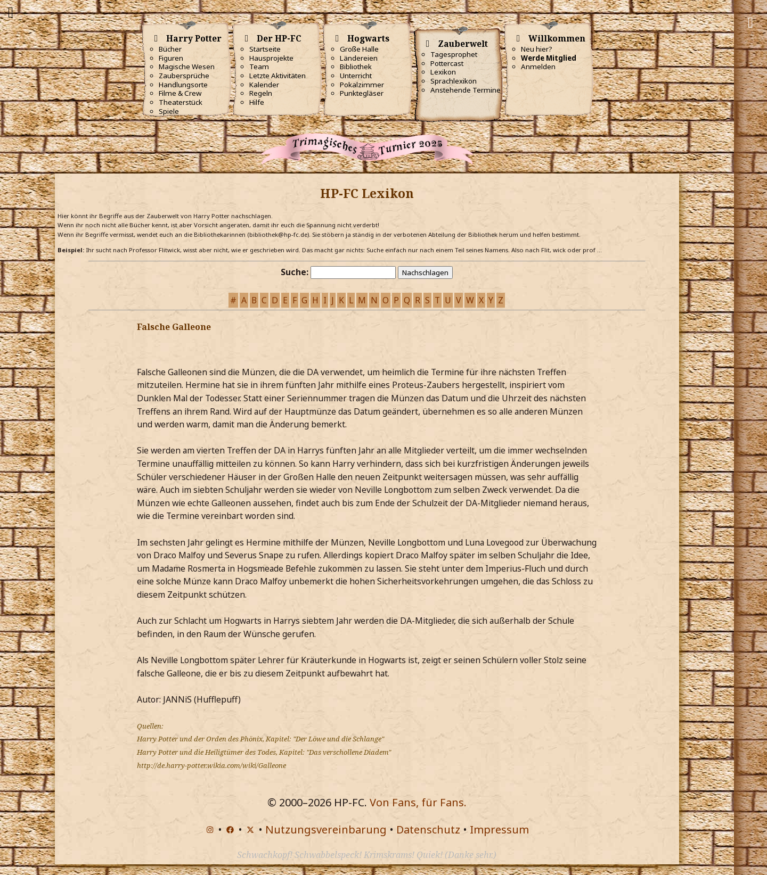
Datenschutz (428, 829)
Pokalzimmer (362, 84)
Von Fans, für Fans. (418, 802)
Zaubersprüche (184, 75)
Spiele (169, 111)
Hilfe (256, 102)
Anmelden (538, 66)
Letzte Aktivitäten (277, 75)
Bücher (170, 49)
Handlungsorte (183, 84)
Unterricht (356, 75)
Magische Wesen (187, 66)
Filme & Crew (180, 93)
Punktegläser (362, 93)
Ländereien (359, 58)
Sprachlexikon (453, 81)
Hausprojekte (271, 58)
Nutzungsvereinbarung (326, 829)
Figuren (171, 58)
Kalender (264, 84)
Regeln (260, 93)
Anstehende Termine (465, 90)
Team (259, 66)
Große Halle (359, 49)
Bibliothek (356, 66)
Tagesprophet (453, 54)
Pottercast (446, 63)
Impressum (499, 829)
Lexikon (443, 72)
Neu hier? (536, 49)
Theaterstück (180, 102)
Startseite (265, 49)
